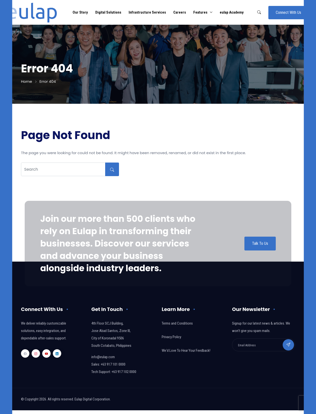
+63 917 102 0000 (124, 372)
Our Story (80, 12)
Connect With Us (288, 12)
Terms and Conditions (177, 323)
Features (200, 12)
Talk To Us (260, 243)
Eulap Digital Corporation (92, 399)
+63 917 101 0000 (113, 364)
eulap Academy (232, 12)
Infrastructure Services (147, 12)
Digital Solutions (108, 12)
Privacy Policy (171, 337)
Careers (179, 12)
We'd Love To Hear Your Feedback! (186, 350)
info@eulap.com (103, 357)
